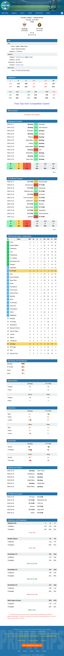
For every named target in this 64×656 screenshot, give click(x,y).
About (37, 651)
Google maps (20, 65)
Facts (22, 13)
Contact (44, 651)
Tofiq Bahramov (20, 57)
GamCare (43, 640)
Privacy (25, 651)
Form (30, 13)
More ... (55, 172)
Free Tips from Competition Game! (32, 103)
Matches (5, 13)
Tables (14, 13)
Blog (48, 13)
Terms (31, 651)
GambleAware (22, 640)
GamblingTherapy (33, 640)
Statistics (39, 13)
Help (19, 651)
